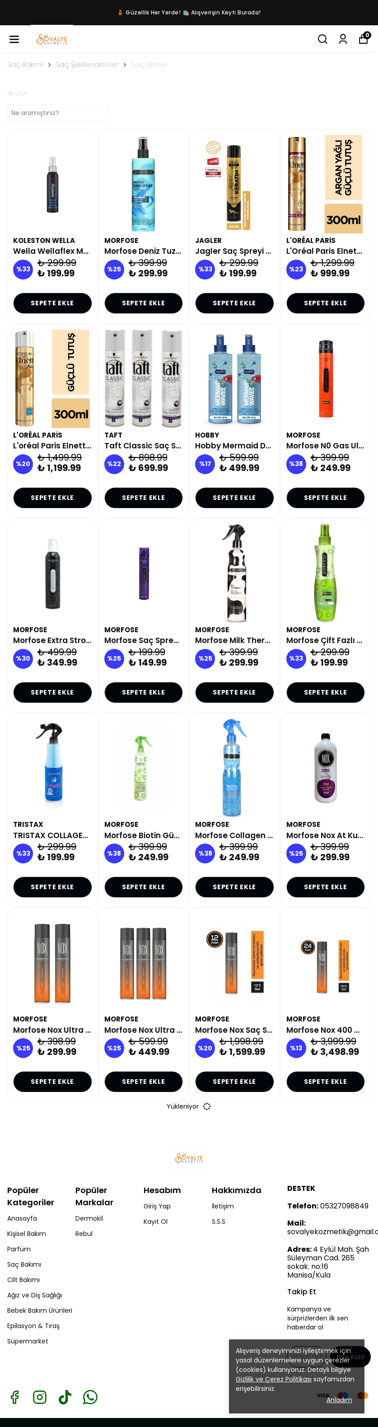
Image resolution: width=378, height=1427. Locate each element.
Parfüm (19, 1249)
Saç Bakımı (29, 64)
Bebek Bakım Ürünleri (39, 1310)
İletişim (223, 1206)
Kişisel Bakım (26, 1233)
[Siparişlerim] (343, 39)
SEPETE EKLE (52, 303)
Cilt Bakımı (23, 1279)
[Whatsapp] (90, 1397)
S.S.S (218, 1221)
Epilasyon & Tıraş (33, 1325)
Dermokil (89, 1218)
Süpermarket (27, 1341)
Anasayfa (22, 1218)
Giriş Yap (157, 1206)
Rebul (84, 1233)
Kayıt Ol (156, 1221)
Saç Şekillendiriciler (87, 64)
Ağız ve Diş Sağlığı (34, 1295)
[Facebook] (14, 1397)
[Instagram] (40, 1397)
